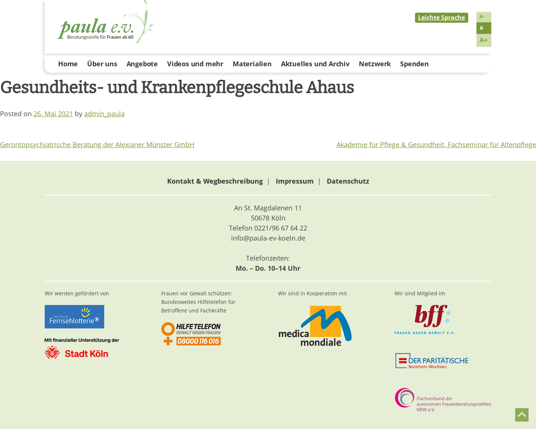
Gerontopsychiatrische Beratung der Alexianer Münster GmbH (97, 144)
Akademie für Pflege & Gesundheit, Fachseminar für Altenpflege (436, 144)
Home (68, 63)
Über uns (102, 63)
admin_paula (104, 113)
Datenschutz (348, 181)
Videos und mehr (195, 63)
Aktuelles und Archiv (315, 63)
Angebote (142, 63)
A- (482, 16)
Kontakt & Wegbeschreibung (215, 181)
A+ (483, 40)
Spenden (414, 63)
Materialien (252, 63)
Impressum (295, 181)
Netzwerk (375, 63)
